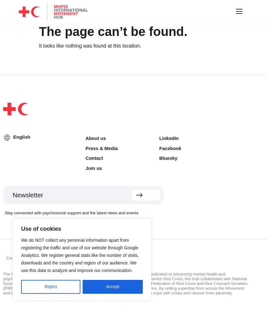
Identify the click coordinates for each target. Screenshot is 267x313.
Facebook (170, 148)
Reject (50, 286)
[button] (238, 11)
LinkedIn (169, 138)
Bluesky (168, 158)
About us (95, 138)
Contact (94, 158)
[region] (82, 259)
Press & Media (101, 148)
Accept (112, 286)
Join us (93, 168)
